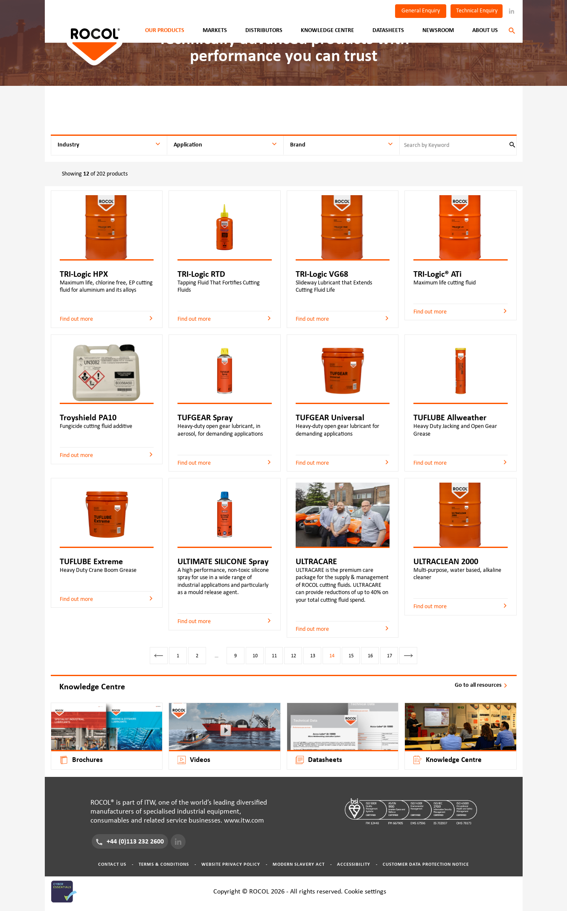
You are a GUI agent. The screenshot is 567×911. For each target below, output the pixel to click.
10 (255, 655)
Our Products (164, 30)
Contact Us (112, 864)
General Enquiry (420, 11)
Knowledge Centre (327, 30)
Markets (215, 30)
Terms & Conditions (164, 864)
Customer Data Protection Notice (426, 864)
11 (274, 655)
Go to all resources (481, 685)
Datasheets (388, 30)
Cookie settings (365, 891)
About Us (485, 30)
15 (351, 655)
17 (389, 655)
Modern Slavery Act (299, 864)
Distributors (263, 30)
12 (293, 655)
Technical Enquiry (476, 11)
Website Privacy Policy (230, 864)
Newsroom (438, 30)
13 (312, 655)
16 (370, 655)
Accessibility (353, 864)
